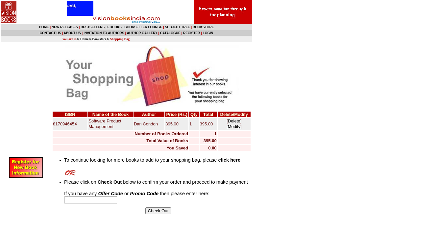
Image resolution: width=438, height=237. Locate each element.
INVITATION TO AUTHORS (104, 33)
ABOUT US (72, 33)
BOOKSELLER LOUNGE (143, 27)
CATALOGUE (170, 33)
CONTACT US (50, 33)
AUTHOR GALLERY (142, 33)
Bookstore (99, 39)
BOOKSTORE (203, 27)
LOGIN (208, 33)
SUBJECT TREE (177, 27)
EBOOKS (115, 27)
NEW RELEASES (65, 27)
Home (84, 39)
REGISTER (191, 33)
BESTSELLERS (93, 27)
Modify (234, 126)
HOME (44, 27)
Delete (234, 120)
